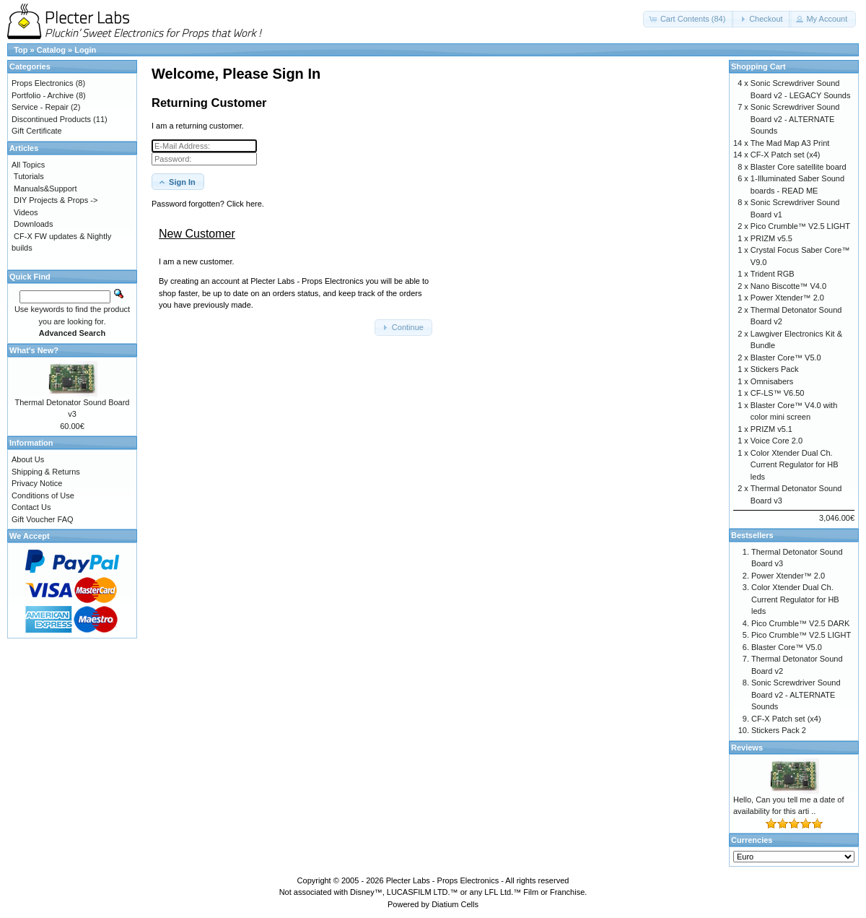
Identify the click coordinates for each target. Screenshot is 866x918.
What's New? (33, 350)
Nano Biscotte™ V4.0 (788, 286)
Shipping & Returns (46, 471)
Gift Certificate (37, 130)
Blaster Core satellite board (799, 167)
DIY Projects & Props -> (55, 200)
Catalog (51, 50)
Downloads (33, 224)
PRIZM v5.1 (771, 429)
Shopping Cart (758, 66)
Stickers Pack (775, 369)
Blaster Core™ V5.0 (786, 357)
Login (85, 50)
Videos (26, 212)
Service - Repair (40, 107)
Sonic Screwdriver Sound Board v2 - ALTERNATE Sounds (795, 119)
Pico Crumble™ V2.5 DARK (800, 623)
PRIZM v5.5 (771, 238)
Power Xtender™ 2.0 (787, 297)
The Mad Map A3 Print (790, 143)
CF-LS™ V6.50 (778, 393)
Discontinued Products (51, 119)
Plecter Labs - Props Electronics (442, 880)
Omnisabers (772, 381)
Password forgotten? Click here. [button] (208, 203)
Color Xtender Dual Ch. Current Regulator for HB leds (795, 465)
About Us (28, 459)
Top (20, 50)
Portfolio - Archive (43, 95)
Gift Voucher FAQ (43, 519)
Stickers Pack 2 (778, 730)
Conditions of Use (43, 495)
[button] (689, 19)
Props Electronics (43, 83)
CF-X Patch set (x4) (786, 154)
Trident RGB (773, 273)
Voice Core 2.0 (776, 440)
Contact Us (31, 507)
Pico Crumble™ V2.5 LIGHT (800, 226)
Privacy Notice (37, 483)
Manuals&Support (45, 188)
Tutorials (29, 176)
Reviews (747, 747)
